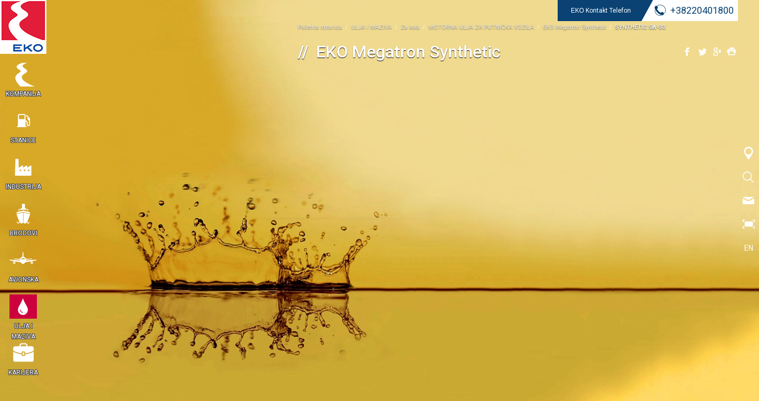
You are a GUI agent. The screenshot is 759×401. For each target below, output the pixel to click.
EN (748, 248)
